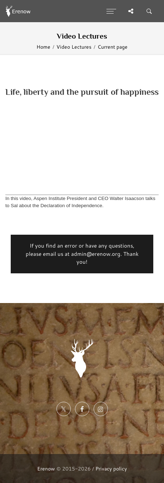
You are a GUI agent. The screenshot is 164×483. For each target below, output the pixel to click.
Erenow (46, 468)
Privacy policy (111, 468)
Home (43, 46)
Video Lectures (73, 46)
